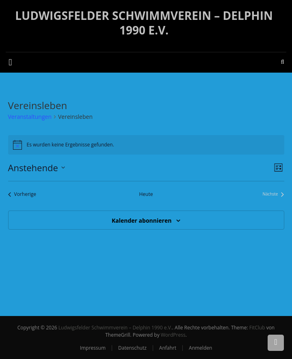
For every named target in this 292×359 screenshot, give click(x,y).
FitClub (257, 327)
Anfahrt (167, 347)
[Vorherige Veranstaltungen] (22, 194)
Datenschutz (132, 347)
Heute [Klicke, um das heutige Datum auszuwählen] (146, 194)
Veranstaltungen (30, 116)
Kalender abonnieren (141, 220)
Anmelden (200, 347)
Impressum (93, 347)
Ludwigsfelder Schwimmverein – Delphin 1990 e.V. (144, 23)
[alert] (146, 145)
